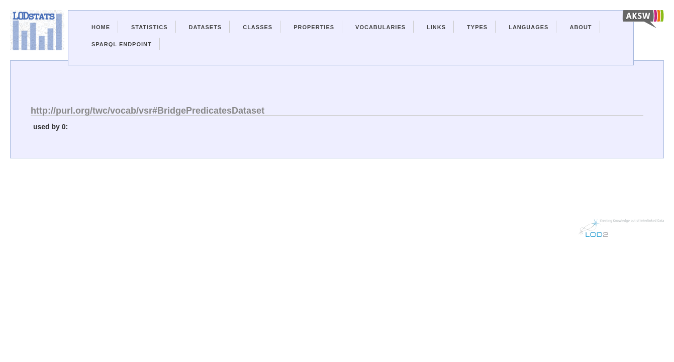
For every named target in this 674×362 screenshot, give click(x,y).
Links (436, 27)
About (580, 27)
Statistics (149, 27)
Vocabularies (380, 27)
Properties (314, 27)
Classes (257, 27)
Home (100, 27)
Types (477, 27)
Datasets (205, 27)
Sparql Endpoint (121, 44)
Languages (528, 27)
